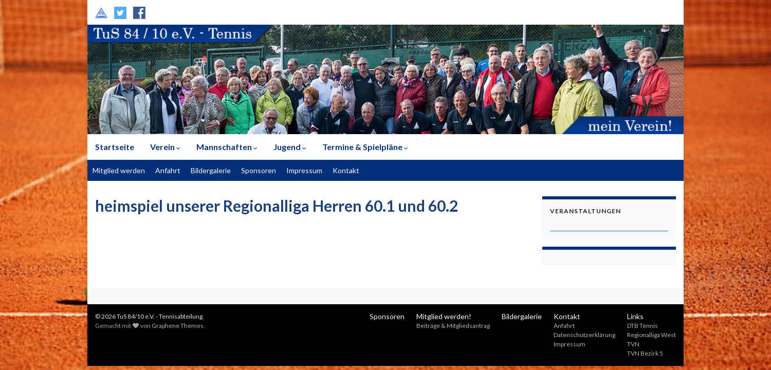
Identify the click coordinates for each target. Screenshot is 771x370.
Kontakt (346, 170)
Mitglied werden (119, 170)
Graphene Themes (178, 325)
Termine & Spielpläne (365, 147)
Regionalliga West (651, 335)
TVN (633, 344)
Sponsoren (258, 170)
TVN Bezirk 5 (645, 353)
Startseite (114, 147)
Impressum (304, 170)
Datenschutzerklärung (584, 335)
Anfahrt (167, 170)
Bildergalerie (211, 170)
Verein (165, 147)
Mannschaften (227, 147)
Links (635, 316)
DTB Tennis (642, 325)
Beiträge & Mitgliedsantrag (453, 325)
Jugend (289, 147)
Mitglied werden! (443, 316)
